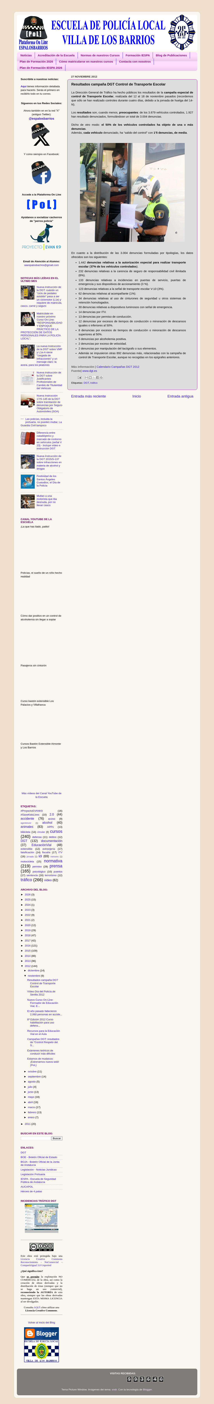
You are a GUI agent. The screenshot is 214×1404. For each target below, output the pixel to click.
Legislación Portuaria (33, 1174)
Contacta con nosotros (135, 61)
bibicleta (25, 832)
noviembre (34, 975)
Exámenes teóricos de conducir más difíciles (41, 1052)
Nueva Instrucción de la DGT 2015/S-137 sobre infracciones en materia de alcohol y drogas (49, 462)
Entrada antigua (180, 396)
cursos (56, 831)
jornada (30, 856)
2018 (28, 935)
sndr (114, 1389)
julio (30, 1086)
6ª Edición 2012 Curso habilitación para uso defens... (40, 1022)
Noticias (26, 55)
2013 (28, 961)
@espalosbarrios (41, 118)
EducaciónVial (41, 845)
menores (54, 856)
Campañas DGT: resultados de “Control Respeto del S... (43, 1042)
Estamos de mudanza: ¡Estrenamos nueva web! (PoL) (43, 1061)
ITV (60, 852)
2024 (28, 904)
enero (31, 1117)
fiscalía (46, 852)
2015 (28, 950)
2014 (28, 955)
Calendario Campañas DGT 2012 (118, 366)
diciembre (34, 970)
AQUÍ (37, 1307)
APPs (50, 826)
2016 (28, 945)
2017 (28, 940)
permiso (37, 866)
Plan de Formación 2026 (36, 61)
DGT (86, 382)
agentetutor (26, 823)
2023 (28, 909)
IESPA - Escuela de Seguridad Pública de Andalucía (38, 1180)
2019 (28, 930)
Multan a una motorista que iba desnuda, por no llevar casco (47, 500)
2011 (28, 1124)
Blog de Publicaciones (171, 55)
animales (27, 826)
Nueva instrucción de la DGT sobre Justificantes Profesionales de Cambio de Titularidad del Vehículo (49, 380)
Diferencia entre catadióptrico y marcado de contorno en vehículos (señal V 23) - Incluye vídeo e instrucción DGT (49, 440)
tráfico (94, 382)
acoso (51, 818)
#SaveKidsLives (30, 814)
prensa (55, 866)
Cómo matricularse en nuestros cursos (86, 61)
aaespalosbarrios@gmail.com (41, 265)
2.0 (51, 814)
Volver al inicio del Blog (41, 1322)
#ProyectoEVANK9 (32, 810)
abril (31, 1102)
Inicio (137, 396)
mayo (31, 1096)
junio (31, 1091)
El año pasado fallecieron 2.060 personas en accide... (44, 1013)
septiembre (35, 1076)
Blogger (147, 1389)
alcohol (47, 822)
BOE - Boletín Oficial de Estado (39, 1157)
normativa (53, 860)
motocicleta (27, 861)
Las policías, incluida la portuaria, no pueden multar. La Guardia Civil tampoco (41, 422)
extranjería (49, 848)
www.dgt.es (89, 370)
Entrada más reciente (88, 396)
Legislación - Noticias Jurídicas (39, 1169)
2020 (28, 925)
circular (41, 832)
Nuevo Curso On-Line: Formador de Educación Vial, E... (42, 1002)
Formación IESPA (138, 55)
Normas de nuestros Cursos (100, 55)
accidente (27, 818)
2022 (28, 914)
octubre (32, 1071)
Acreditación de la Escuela (56, 55)
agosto (32, 1081)
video (48, 880)
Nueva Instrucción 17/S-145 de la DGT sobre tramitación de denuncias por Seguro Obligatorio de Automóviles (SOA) (49, 403)
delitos (52, 837)
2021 (28, 920)
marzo (32, 1107)
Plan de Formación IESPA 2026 (41, 67)
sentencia (32, 875)
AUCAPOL (27, 1186)
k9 (40, 856)
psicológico (39, 871)
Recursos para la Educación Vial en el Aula (43, 1032)
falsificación (27, 852)
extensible (27, 848)
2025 (28, 899)
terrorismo (51, 875)
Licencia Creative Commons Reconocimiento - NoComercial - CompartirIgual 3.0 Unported (41, 1262)
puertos (58, 871)
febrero (32, 1112)
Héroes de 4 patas (31, 1191)
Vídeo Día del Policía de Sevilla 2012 (41, 993)
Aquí (24, 86)
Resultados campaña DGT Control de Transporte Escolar (42, 983)
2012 (28, 966)
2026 (28, 894)
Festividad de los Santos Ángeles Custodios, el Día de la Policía (48, 481)
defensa (37, 837)
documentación (51, 841)
